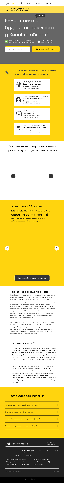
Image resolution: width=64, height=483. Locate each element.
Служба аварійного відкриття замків (17, 464)
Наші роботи (18, 455)
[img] (10, 3)
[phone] (17, 49)
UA (55, 451)
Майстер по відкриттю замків (15, 462)
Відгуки (48, 3)
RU (58, 451)
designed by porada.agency (14, 471)
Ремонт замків (38, 464)
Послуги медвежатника (41, 459)
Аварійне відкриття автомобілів (16, 459)
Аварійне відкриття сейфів (42, 462)
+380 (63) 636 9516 (20, 8)
